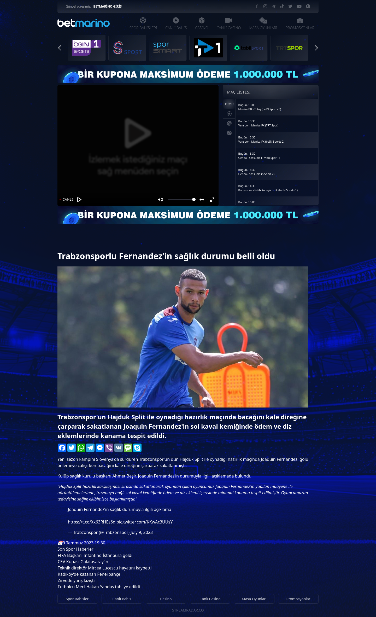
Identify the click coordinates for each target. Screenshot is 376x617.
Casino (166, 598)
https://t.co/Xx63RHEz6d (91, 522)
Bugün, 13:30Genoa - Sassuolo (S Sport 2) (256, 172)
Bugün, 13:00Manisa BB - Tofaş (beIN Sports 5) (259, 107)
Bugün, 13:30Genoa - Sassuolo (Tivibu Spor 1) (259, 156)
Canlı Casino (209, 598)
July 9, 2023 (142, 532)
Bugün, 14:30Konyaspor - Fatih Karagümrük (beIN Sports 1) (268, 188)
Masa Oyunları (254, 598)
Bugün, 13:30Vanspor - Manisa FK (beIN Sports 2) (261, 139)
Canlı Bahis (121, 598)
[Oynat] (79, 199)
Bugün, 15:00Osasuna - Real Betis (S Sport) (257, 204)
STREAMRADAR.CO (188, 610)
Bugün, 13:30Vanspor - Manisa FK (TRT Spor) (258, 123)
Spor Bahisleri (78, 598)
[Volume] (182, 199)
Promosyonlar (298, 598)
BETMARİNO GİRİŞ (107, 6)
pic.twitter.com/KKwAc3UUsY (144, 522)
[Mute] (160, 199)
